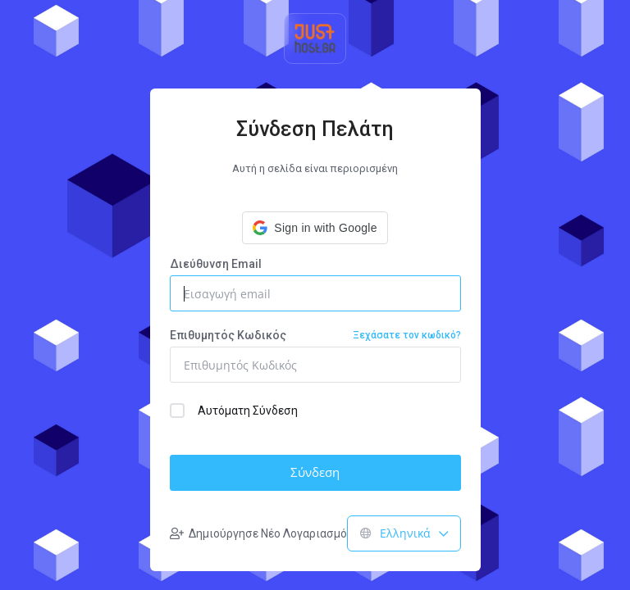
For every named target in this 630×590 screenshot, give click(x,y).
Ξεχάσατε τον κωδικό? (407, 335)
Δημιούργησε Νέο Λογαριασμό (258, 533)
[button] (314, 227)
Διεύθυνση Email (216, 263)
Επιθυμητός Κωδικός (315, 335)
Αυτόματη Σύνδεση (234, 410)
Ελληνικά (404, 533)
